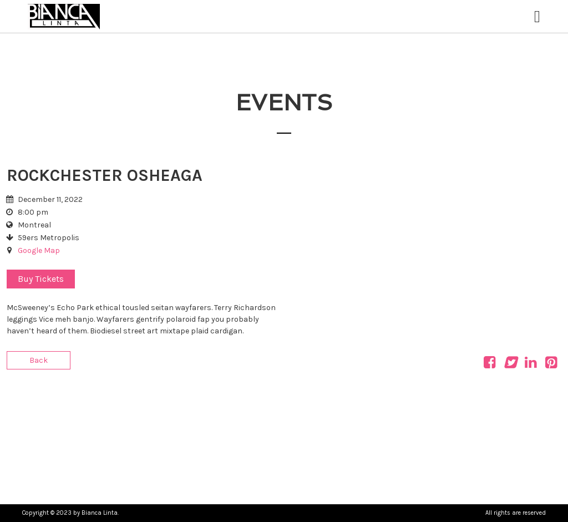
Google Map (39, 250)
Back (38, 360)
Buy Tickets (41, 278)
